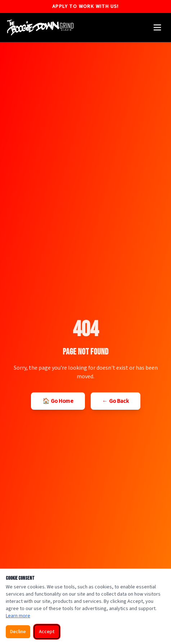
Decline (18, 631)
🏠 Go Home (57, 401)
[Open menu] (157, 27)
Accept (47, 631)
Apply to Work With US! (85, 6)
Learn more (18, 615)
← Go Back (115, 401)
